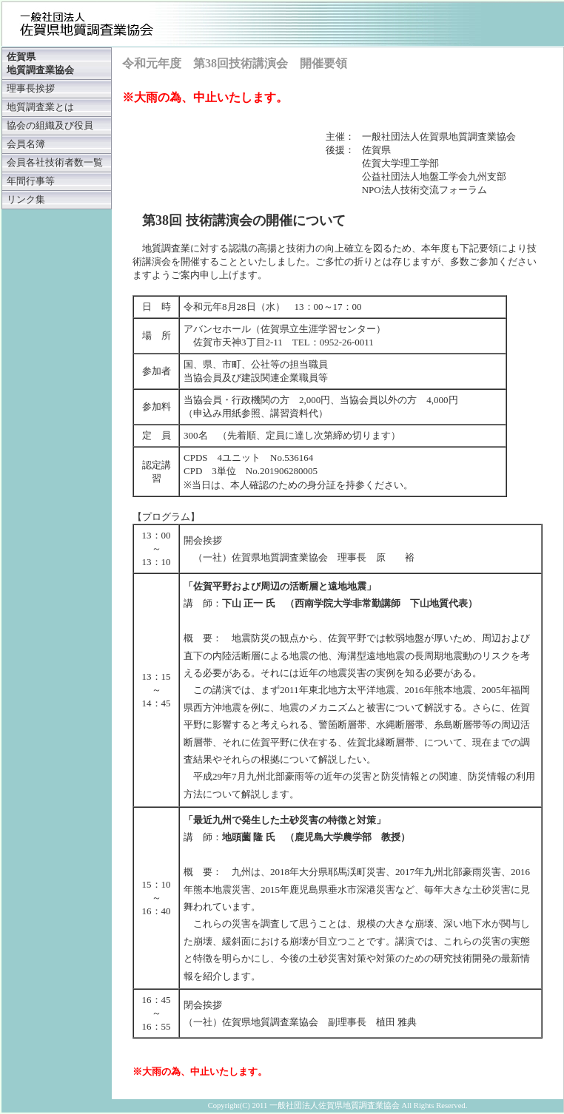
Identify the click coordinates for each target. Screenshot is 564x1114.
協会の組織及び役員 (50, 126)
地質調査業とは (40, 107)
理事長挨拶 (31, 89)
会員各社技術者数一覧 (55, 163)
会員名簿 (26, 144)
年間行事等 (31, 181)
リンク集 (26, 200)
